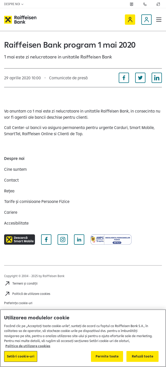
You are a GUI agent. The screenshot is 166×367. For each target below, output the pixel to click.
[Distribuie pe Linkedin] (157, 78)
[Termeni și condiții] (21, 283)
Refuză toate (142, 356)
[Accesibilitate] (16, 223)
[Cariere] (10, 212)
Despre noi (14, 4)
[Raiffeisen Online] (130, 19)
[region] (83, 338)
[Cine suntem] (15, 169)
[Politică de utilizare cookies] (27, 294)
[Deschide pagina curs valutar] (158, 4)
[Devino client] (146, 19)
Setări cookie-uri (20, 356)
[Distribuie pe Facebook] (124, 78)
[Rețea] (9, 191)
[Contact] (11, 180)
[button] (159, 19)
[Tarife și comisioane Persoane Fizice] (36, 201)
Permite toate (107, 356)
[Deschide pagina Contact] (145, 4)
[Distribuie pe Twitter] (140, 78)
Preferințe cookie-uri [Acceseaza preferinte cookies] (18, 303)
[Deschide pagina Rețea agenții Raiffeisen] (131, 4)
